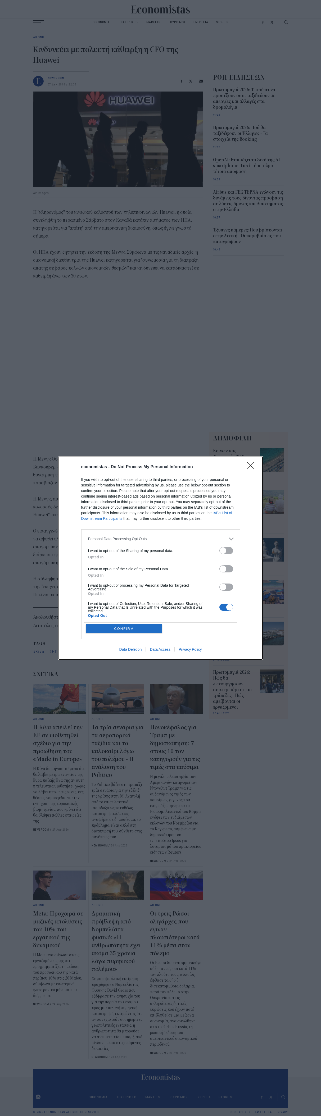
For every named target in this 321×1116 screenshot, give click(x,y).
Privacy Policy (190, 649)
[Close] (252, 467)
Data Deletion (130, 649)
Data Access (160, 649)
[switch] (226, 550)
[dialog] (161, 558)
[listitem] (160, 539)
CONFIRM (124, 629)
